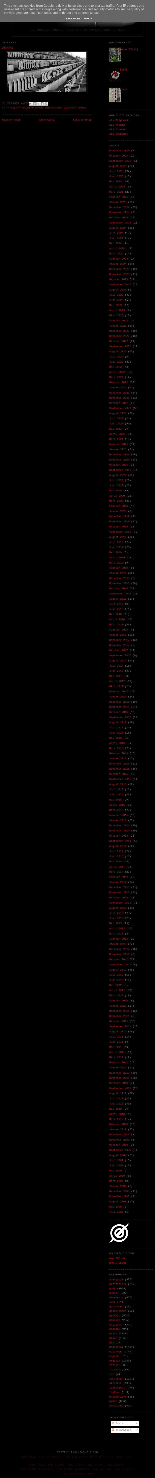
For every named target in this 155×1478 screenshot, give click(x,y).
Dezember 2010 (119, 1072)
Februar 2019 (118, 568)
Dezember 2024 (119, 207)
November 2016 (119, 707)
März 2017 (116, 686)
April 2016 (117, 743)
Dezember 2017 (119, 640)
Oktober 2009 (118, 1145)
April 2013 (117, 928)
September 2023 (120, 284)
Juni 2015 (116, 794)
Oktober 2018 (118, 588)
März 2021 (116, 439)
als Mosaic (117, 124)
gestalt (114, 1315)
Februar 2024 (118, 258)
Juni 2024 (116, 238)
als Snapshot (118, 133)
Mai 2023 (115, 305)
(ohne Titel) (129, 49)
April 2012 (117, 990)
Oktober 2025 (118, 155)
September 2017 (120, 655)
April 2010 (117, 1114)
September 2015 (120, 779)
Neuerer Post (11, 120)
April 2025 (117, 186)
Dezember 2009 (119, 1134)
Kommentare (121, 1430)
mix (111, 1342)
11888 (123, 69)
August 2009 (117, 1155)
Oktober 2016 (118, 712)
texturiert (69, 108)
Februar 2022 (118, 382)
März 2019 (116, 562)
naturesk (115, 1351)
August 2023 (117, 289)
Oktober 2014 (118, 835)
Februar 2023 (118, 320)
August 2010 (117, 1093)
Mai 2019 (115, 552)
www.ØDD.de (117, 1258)
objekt (114, 1356)
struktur (115, 1383)
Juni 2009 (116, 1165)
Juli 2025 (116, 171)
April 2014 (117, 866)
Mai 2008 (115, 1206)
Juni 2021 (116, 423)
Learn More (72, 18)
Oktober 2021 (118, 403)
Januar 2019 (117, 573)
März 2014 (116, 871)
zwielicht (116, 1405)
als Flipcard (118, 120)
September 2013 (120, 902)
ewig (112, 1302)
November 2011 (119, 1016)
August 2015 (117, 784)
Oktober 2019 (118, 526)
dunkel (114, 1293)
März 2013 (116, 933)
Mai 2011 (115, 1047)
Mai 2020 (115, 490)
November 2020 (119, 459)
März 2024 (116, 253)
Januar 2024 (117, 264)
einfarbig (116, 1297)
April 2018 (117, 619)
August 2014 (117, 846)
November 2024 (119, 212)
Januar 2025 (117, 202)
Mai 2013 (115, 923)
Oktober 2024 (118, 217)
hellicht (15, 108)
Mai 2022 (115, 367)
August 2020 (117, 475)
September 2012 (120, 964)
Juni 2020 (116, 485)
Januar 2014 (117, 882)
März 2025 (116, 191)
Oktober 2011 (118, 1021)
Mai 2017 (115, 676)
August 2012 (117, 969)
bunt (112, 1288)
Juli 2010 (116, 1098)
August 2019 (117, 537)
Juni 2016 (116, 732)
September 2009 (120, 1150)
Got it (88, 18)
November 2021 (119, 397)
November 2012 (119, 954)
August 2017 (117, 660)
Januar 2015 (117, 820)
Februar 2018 (118, 629)
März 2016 (116, 748)
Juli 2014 (116, 851)
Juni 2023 (116, 300)
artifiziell (117, 1284)
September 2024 (120, 222)
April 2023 (117, 310)
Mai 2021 (115, 428)
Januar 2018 (117, 634)
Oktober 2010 (118, 1083)
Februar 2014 (118, 877)
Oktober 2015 (118, 774)
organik (114, 1360)
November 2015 (119, 768)
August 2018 (117, 598)
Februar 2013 (118, 938)
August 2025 (117, 166)
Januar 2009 (117, 1186)
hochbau (28, 108)
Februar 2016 (118, 753)
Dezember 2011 (119, 1011)
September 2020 (120, 470)
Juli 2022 (116, 356)
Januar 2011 (117, 1067)
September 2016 (120, 717)
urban (82, 108)
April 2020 (117, 495)
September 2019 (120, 531)
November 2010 (119, 1078)
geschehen (116, 1306)
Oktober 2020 (118, 464)
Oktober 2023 (118, 279)
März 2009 (116, 1181)
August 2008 (117, 1201)
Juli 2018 (116, 604)
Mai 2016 (115, 738)
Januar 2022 (117, 387)
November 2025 (119, 150)
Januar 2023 (117, 325)
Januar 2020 (117, 511)
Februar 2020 (118, 506)
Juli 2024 (116, 233)
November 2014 (119, 830)
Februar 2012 (118, 1000)
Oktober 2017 (118, 650)
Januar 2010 (117, 1129)
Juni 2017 (116, 671)
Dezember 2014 (119, 825)
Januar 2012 (117, 1005)
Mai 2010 (115, 1108)
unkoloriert (117, 1396)
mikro (113, 1338)
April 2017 (117, 681)
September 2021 (120, 408)
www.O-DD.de (117, 1262)
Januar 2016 (117, 758)
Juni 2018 (116, 609)
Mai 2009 (115, 1170)
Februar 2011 (118, 1062)
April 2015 (117, 804)
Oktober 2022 (118, 341)
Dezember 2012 (119, 949)
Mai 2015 (115, 799)
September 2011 (120, 1026)
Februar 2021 (118, 444)
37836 (123, 89)
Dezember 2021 (119, 392)
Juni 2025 (116, 176)
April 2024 (117, 248)
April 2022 (117, 372)
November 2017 (119, 645)
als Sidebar (117, 129)
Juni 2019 (116, 547)
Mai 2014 (115, 861)
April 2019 (117, 557)
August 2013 (117, 908)
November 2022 (119, 336)
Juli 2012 (116, 975)
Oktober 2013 (118, 897)
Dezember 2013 (119, 887)
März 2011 (116, 1057)
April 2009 (117, 1175)
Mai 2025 (115, 181)
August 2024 (117, 227)
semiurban (116, 1378)
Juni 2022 (116, 361)
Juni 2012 (116, 980)
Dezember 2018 (119, 578)
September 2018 (120, 593)
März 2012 (116, 995)
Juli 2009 (116, 1160)
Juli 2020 (116, 480)
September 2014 (120, 841)
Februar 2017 (118, 691)
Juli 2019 (116, 542)
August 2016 (117, 722)
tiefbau (114, 1392)
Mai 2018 (115, 614)
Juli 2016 (116, 727)
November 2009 (119, 1139)
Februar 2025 (118, 197)
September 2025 (120, 161)
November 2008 (119, 1196)
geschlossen (117, 1311)
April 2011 (117, 1052)
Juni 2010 (116, 1103)
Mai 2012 (115, 985)
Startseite (46, 120)
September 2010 (120, 1088)
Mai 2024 (115, 243)
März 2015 (116, 810)
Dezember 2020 (119, 454)
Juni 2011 (116, 1041)
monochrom (53, 108)
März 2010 (116, 1119)
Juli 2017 (116, 665)
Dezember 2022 (119, 331)
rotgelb (114, 1369)
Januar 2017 (117, 696)
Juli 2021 (116, 418)
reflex (114, 1365)
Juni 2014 (116, 856)
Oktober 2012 (118, 959)
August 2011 (117, 1031)
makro (39, 108)
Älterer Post (82, 120)
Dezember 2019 (119, 516)
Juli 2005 (116, 1211)
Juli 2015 (116, 789)
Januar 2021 (117, 449)
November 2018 (119, 583)
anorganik (116, 1279)
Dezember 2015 (119, 763)
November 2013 (119, 892)
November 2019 (119, 521)
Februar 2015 (118, 815)
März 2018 (116, 624)
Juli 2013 (116, 913)
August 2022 (117, 351)
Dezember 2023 (119, 269)
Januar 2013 (117, 944)
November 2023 (119, 274)
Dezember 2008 (119, 1191)
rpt (111, 1374)
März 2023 (116, 315)
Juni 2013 (116, 918)
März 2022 (116, 377)
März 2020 (116, 501)
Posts (117, 1423)
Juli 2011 (116, 1036)
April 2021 (117, 434)
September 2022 (120, 346)
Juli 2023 (116, 294)
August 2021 (117, 413)
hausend (114, 1320)
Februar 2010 (118, 1124)
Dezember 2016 (119, 701)
